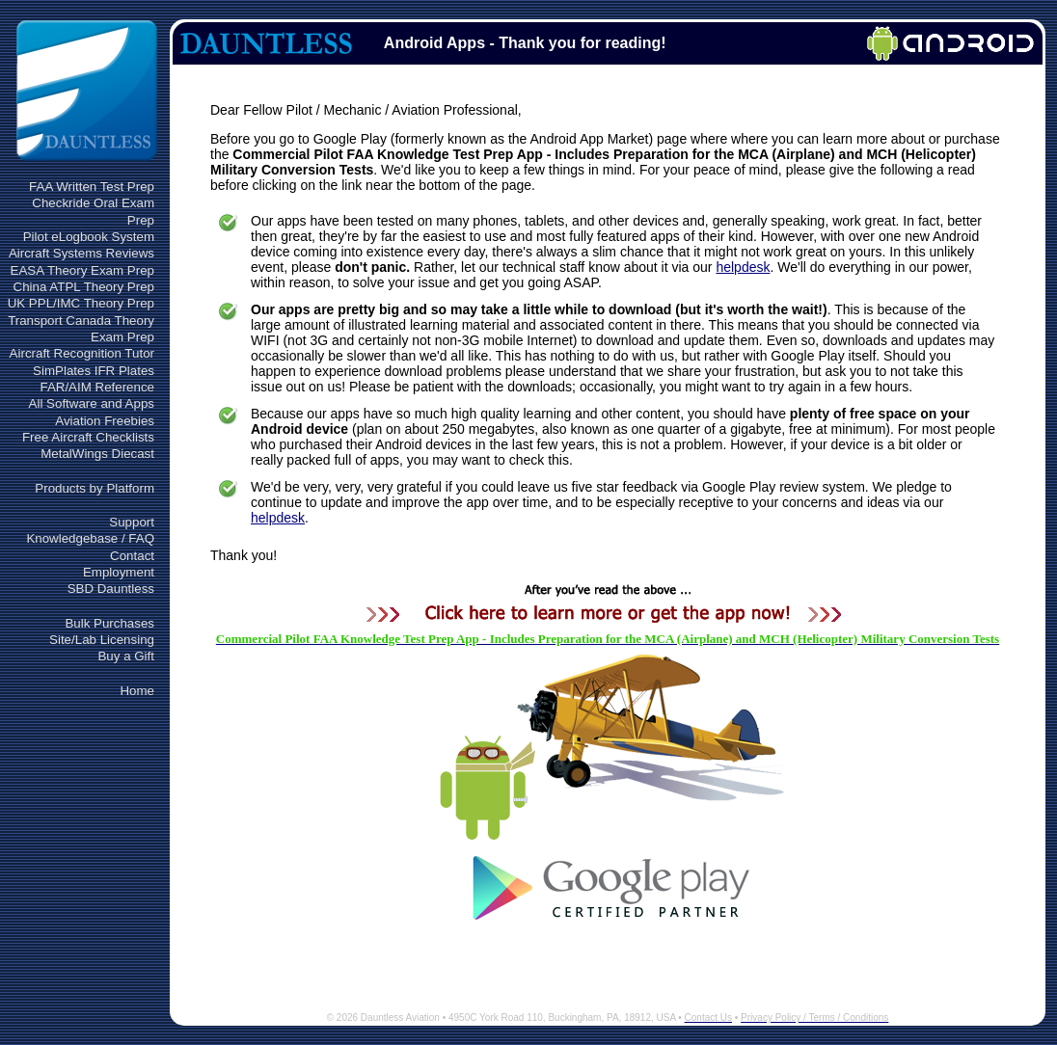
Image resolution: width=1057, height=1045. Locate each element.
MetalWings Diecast (97, 453)
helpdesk (743, 267)
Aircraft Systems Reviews (81, 253)
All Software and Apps (91, 403)
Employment (118, 572)
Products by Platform (94, 488)
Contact (132, 556)
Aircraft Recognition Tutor (82, 353)
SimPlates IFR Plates (93, 370)
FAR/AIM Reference (97, 387)
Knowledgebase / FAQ (90, 538)
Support (131, 522)
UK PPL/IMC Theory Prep (81, 303)
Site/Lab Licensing (101, 639)
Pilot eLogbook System (88, 236)
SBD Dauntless (111, 588)
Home (137, 690)
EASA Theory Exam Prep (82, 270)
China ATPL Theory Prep (84, 287)
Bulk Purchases (109, 623)
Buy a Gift (125, 656)
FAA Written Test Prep (91, 186)
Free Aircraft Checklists (88, 437)
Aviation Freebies (104, 421)
